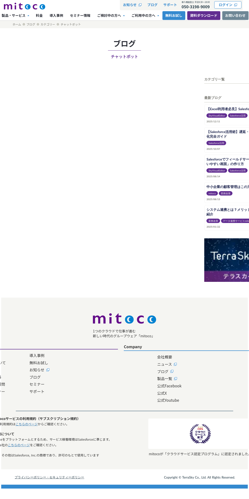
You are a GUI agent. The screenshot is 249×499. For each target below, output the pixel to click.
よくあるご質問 (58, 391)
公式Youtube (137, 406)
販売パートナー (58, 398)
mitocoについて (59, 369)
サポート (89, 398)
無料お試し (91, 369)
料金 (49, 406)
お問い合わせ (180, 369)
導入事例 (89, 361)
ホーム (16, 24)
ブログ (31, 24)
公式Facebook (138, 391)
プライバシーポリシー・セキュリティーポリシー (63, 486)
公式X (131, 398)
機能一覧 (53, 376)
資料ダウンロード (205, 15)
